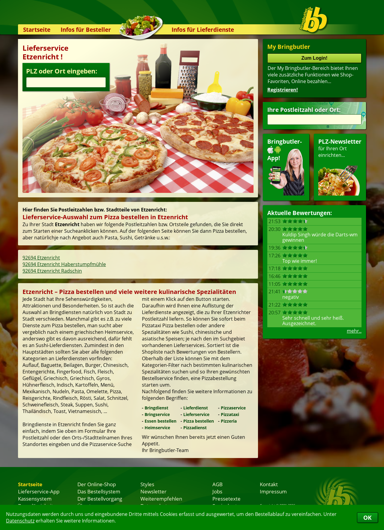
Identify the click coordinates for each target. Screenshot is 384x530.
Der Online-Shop (96, 484)
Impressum (273, 491)
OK (367, 517)
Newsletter (153, 491)
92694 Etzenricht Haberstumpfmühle (64, 264)
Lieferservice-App (38, 491)
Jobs (217, 491)
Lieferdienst (195, 408)
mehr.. (354, 331)
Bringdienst (156, 408)
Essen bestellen (160, 421)
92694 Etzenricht (41, 257)
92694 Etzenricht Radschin (52, 271)
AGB (217, 484)
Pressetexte (226, 498)
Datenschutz (20, 520)
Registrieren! (282, 89)
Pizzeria (229, 421)
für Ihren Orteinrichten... (340, 167)
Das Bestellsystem (98, 491)
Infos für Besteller (86, 29)
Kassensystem (35, 498)
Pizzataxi (230, 414)
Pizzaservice (233, 408)
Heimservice (157, 427)
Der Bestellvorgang (99, 498)
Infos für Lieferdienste (203, 29)
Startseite (36, 29)
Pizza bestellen (198, 421)
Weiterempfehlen (161, 498)
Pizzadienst (195, 427)
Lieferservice (196, 414)
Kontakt (269, 484)
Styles (147, 484)
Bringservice (157, 414)
